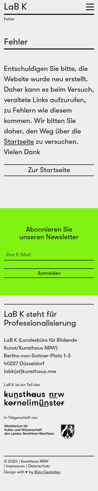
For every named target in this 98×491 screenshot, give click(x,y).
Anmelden (49, 273)
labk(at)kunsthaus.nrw (30, 371)
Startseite (19, 142)
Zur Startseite (49, 170)
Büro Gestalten (47, 472)
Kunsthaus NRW (34, 461)
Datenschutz (39, 466)
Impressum (15, 466)
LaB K (15, 6)
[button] (90, 7)
